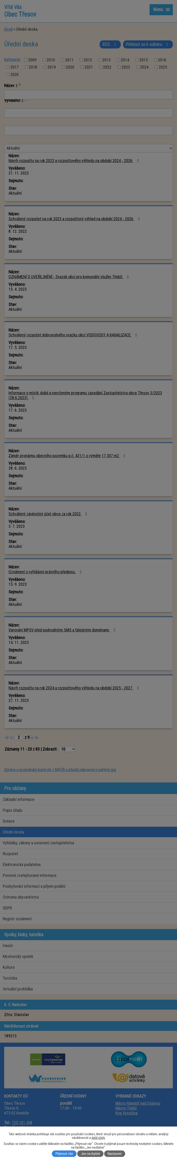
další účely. (98, 1138)
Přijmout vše (64, 1154)
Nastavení (114, 1154)
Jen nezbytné (90, 1154)
